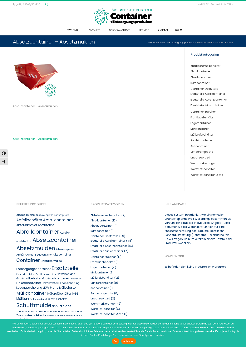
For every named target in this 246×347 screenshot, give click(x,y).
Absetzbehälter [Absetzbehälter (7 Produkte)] (24, 241)
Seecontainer (199, 146)
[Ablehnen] (241, 333)
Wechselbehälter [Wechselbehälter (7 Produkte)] (74, 315)
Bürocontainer (199, 83)
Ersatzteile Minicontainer (206, 105)
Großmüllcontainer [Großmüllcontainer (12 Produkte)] (55, 278)
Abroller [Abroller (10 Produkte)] (65, 233)
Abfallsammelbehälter (205, 66)
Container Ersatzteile (204, 89)
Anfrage (203, 4)
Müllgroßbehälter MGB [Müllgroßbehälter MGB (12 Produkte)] (62, 294)
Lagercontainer (200, 123)
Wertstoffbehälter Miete (206, 175)
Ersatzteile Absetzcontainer (208, 99)
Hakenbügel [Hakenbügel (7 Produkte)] (76, 278)
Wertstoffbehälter (202, 169)
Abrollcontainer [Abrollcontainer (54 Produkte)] (37, 232)
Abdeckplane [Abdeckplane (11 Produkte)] (25, 215)
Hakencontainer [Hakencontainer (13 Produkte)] (28, 283)
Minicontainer (199, 129)
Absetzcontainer (201, 77)
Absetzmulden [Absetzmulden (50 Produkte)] (35, 248)
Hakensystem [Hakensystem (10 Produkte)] (51, 283)
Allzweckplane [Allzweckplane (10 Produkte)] (65, 249)
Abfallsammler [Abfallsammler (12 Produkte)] (26, 225)
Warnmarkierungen (203, 163)
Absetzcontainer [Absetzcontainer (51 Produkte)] (54, 240)
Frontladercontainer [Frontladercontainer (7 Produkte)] (46, 274)
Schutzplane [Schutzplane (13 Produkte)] (61, 306)
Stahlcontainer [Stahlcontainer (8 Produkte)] (44, 311)
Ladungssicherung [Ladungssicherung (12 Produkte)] (29, 288)
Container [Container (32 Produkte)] (28, 260)
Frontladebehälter (202, 117)
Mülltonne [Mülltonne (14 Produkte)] (24, 298)
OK (115, 341)
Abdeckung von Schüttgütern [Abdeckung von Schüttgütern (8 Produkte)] (52, 215)
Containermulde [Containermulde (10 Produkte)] (51, 261)
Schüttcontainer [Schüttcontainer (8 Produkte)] (25, 311)
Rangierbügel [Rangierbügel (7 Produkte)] (40, 299)
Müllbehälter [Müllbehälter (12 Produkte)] (68, 288)
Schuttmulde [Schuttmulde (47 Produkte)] (33, 305)
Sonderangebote (201, 152)
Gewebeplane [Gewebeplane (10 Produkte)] (66, 274)
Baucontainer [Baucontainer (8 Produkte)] (44, 254)
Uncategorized (200, 157)
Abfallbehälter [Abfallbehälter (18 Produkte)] (29, 220)
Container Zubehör (203, 112)
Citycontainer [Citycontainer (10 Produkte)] (62, 254)
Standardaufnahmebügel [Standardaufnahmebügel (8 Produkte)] (67, 311)
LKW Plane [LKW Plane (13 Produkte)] (50, 287)
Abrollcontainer (200, 71)
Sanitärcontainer (201, 140)
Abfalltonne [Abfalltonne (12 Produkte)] (46, 225)
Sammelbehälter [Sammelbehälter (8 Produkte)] (57, 299)
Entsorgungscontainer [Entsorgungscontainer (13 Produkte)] (33, 269)
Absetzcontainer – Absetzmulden (35, 139)
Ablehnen (128, 341)
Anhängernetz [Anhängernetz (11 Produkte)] (26, 254)
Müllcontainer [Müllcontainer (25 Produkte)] (31, 293)
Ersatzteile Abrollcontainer (207, 94)
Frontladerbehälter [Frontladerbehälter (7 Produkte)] (25, 274)
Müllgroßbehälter (201, 135)
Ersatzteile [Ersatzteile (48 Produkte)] (65, 268)
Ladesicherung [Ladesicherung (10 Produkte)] (70, 283)
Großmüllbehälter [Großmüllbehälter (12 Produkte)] (29, 278)
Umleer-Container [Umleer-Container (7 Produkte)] (56, 315)
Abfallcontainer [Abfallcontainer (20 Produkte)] (58, 220)
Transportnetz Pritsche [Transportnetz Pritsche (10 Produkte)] (31, 315)
